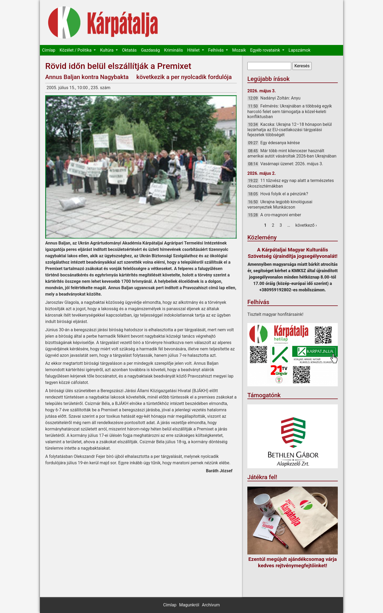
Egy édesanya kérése (280, 142)
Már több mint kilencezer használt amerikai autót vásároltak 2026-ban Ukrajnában (291, 153)
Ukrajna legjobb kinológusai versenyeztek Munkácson (279, 204)
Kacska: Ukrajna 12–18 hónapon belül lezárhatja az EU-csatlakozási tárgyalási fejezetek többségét (289, 129)
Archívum (211, 604)
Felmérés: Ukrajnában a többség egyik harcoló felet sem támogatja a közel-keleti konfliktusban (289, 111)
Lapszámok (299, 50)
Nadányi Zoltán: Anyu (280, 98)
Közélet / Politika (76, 50)
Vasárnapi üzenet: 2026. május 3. (291, 163)
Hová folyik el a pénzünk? (284, 193)
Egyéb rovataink (265, 50)
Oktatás (129, 50)
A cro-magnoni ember (280, 214)
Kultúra (107, 50)
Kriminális (173, 50)
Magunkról (189, 604)
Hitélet (194, 50)
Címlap (48, 50)
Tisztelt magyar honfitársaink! (275, 314)
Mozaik (239, 50)
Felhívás (216, 50)
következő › (306, 225)
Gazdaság (150, 50)
